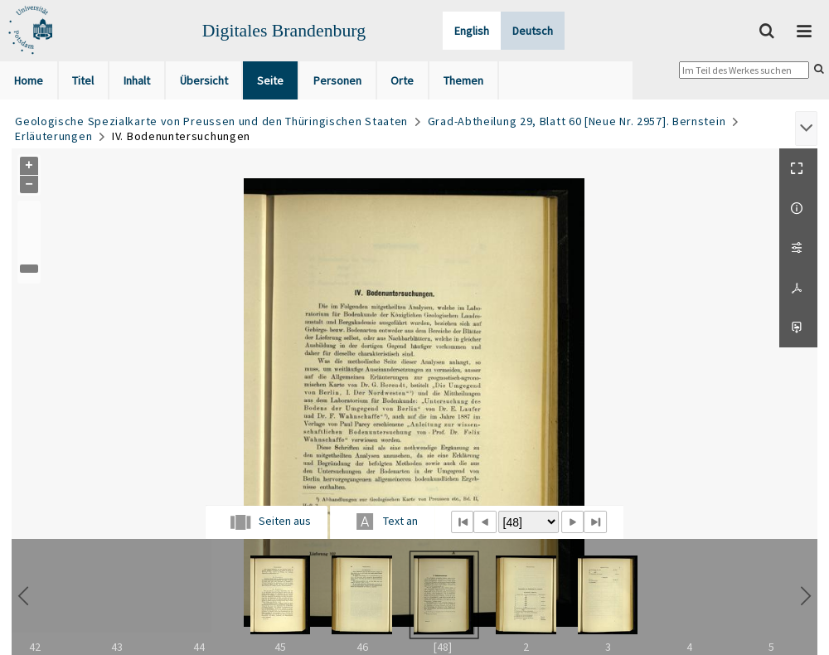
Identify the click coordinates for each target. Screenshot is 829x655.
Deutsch (532, 30)
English (471, 30)
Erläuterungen (53, 136)
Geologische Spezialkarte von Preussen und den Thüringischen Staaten (211, 121)
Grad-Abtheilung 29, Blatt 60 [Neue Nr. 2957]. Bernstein (577, 121)
